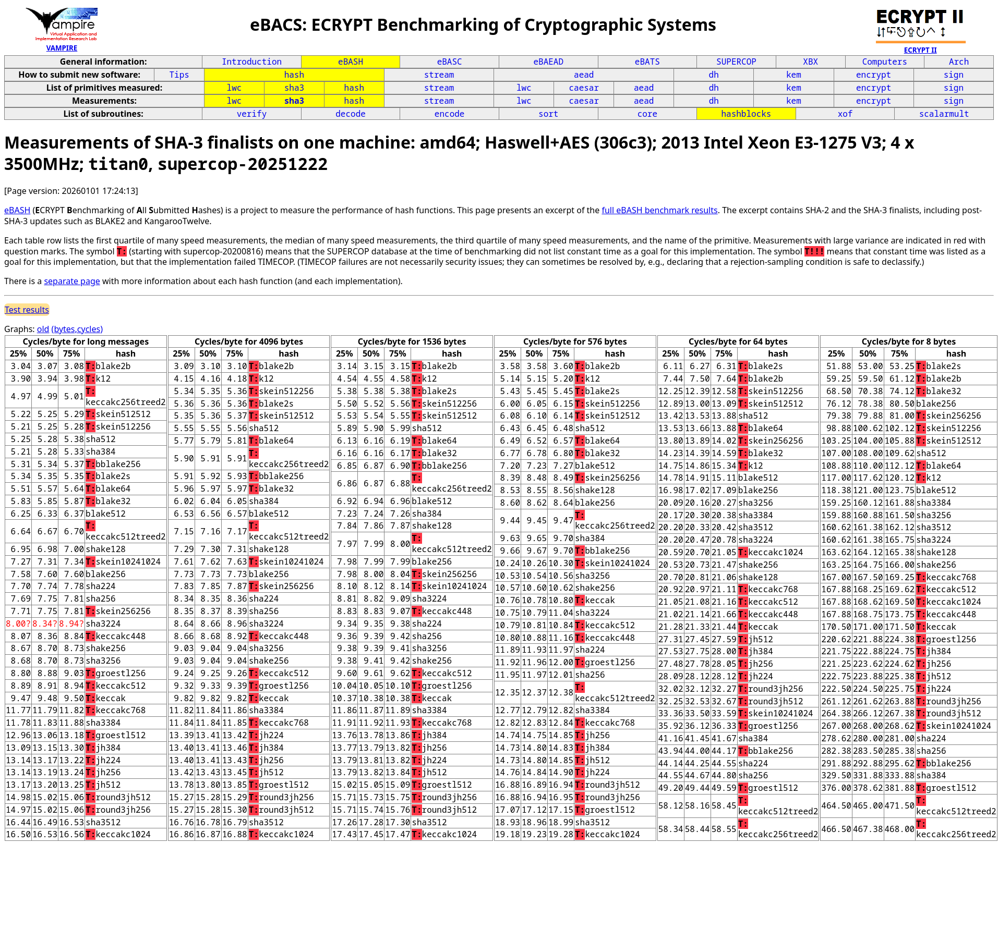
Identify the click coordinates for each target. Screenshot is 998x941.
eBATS (647, 61)
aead (584, 74)
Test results (27, 309)
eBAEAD (548, 61)
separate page (72, 281)
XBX (810, 61)
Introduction (252, 61)
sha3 (294, 87)
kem (793, 74)
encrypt (873, 74)
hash (294, 74)
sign (954, 74)
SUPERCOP (736, 61)
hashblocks (746, 113)
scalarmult (944, 113)
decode (350, 113)
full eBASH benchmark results (659, 210)
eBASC (449, 61)
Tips (179, 74)
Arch (959, 61)
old (43, 329)
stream (439, 74)
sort (548, 113)
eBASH (350, 61)
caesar (584, 87)
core (647, 113)
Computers (884, 61)
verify (252, 113)
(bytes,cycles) (77, 329)
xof (845, 113)
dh (714, 74)
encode (450, 113)
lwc (234, 87)
